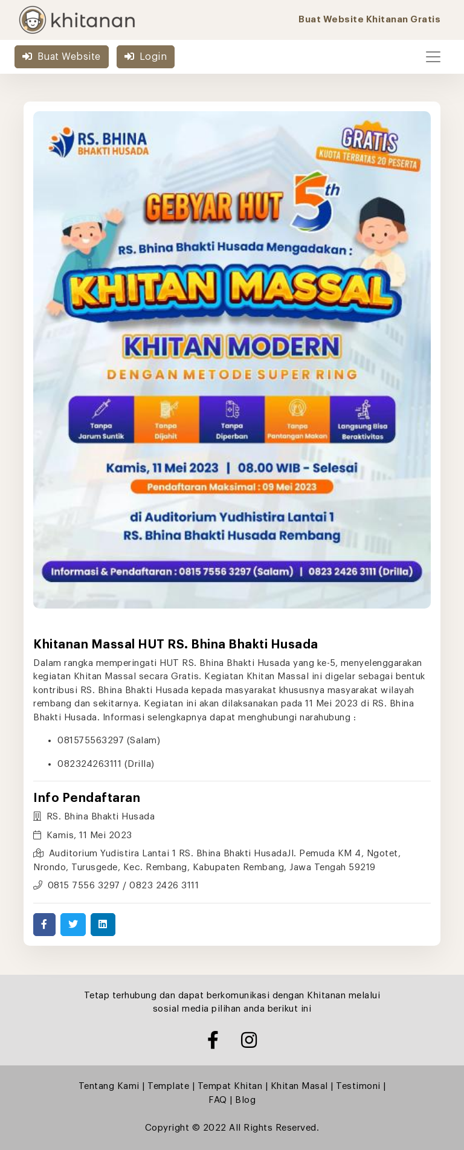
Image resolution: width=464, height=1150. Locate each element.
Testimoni (358, 1086)
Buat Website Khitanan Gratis (369, 19)
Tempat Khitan (230, 1086)
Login (145, 56)
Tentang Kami (109, 1086)
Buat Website (61, 56)
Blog (245, 1100)
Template (168, 1086)
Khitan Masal (299, 1086)
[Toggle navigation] (433, 56)
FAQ (217, 1100)
